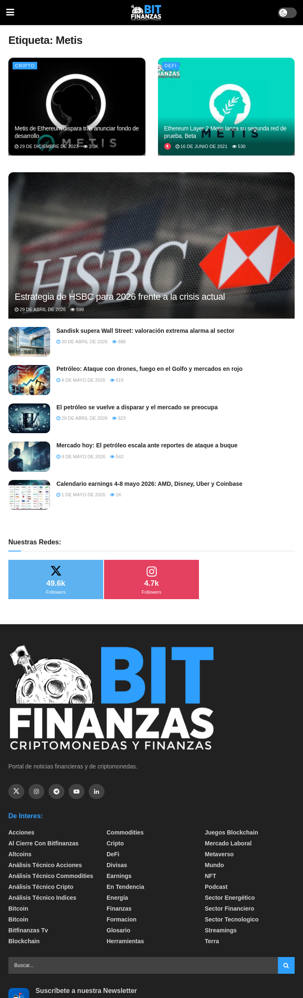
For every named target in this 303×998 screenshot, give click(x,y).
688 (118, 341)
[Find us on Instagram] (36, 791)
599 (77, 309)
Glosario (118, 930)
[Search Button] (286, 965)
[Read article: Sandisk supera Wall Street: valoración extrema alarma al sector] (29, 342)
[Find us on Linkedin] (96, 791)
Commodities (125, 832)
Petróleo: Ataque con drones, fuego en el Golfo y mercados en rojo (149, 368)
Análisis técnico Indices (42, 897)
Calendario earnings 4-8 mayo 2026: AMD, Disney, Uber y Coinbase (149, 483)
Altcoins (19, 854)
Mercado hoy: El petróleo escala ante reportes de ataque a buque (146, 445)
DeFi (171, 65)
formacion (122, 919)
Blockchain (24, 941)
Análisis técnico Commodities (50, 876)
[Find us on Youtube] (76, 791)
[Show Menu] (10, 12)
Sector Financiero (229, 908)
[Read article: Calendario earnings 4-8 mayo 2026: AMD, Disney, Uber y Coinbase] (29, 495)
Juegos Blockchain (231, 832)
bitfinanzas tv (28, 930)
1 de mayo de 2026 (80, 494)
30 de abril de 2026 (81, 341)
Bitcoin (18, 908)
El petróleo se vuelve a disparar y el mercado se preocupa (137, 407)
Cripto (25, 65)
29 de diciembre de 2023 (47, 146)
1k (116, 494)
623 (118, 418)
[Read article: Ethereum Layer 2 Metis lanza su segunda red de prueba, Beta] (226, 107)
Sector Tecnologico (232, 919)
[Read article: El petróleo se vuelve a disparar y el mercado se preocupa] (29, 418)
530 (238, 146)
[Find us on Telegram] (56, 791)
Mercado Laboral (228, 843)
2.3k (91, 146)
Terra (212, 941)
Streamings (221, 930)
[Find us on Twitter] (16, 791)
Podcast (216, 886)
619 (116, 380)
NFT (210, 876)
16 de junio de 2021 (202, 146)
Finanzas (119, 908)
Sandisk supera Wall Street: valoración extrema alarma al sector (145, 330)
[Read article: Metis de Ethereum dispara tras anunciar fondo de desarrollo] (76, 107)
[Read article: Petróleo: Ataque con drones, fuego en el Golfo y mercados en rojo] (29, 380)
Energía (117, 897)
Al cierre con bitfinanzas (43, 843)
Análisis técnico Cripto (41, 886)
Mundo (214, 865)
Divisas (117, 865)
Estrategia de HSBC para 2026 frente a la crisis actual (120, 296)
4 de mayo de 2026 (80, 380)
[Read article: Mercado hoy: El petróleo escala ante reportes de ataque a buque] (29, 457)
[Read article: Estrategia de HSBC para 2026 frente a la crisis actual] (151, 274)
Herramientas (125, 941)
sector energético (230, 897)
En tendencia (125, 886)
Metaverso (219, 854)
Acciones (21, 832)
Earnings (119, 876)
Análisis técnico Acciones (45, 865)
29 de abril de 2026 (40, 309)
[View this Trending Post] (167, 146)
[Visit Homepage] (146, 12)
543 (116, 456)
